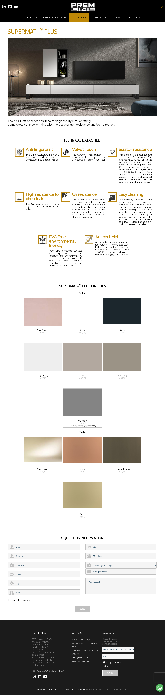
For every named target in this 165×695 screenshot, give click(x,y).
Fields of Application (54, 17)
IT (155, 7)
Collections (79, 17)
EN (162, 7)
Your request (120, 586)
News (117, 17)
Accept (109, 662)
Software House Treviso (98, 689)
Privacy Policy (26, 600)
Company (32, 17)
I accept (15, 600)
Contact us (134, 17)
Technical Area (99, 17)
